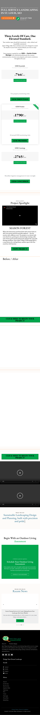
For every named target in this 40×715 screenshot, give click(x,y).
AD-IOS (33, 711)
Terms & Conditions (23, 709)
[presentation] (3, 605)
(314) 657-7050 (26, 18)
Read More (20, 620)
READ (20, 430)
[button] (20, 473)
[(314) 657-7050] (18, 18)
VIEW (20, 393)
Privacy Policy (15, 709)
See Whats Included (20, 80)
